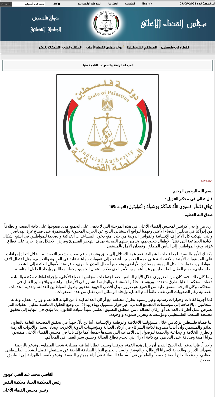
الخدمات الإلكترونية (89, 3)
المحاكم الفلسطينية (143, 47)
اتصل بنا (113, 3)
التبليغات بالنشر (49, 47)
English (147, 3)
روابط (56, 3)
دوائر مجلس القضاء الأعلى (105, 47)
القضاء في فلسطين (176, 47)
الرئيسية (130, 3)
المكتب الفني (72, 47)
